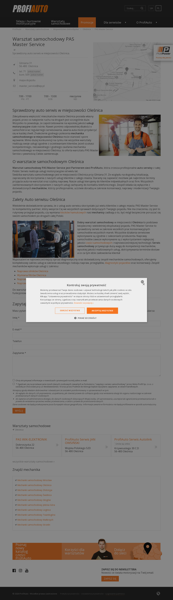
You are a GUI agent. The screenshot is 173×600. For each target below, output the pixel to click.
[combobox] (143, 281)
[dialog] (86, 300)
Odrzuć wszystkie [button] (70, 310)
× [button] (143, 284)
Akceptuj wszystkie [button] (102, 310)
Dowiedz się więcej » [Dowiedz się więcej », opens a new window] (84, 302)
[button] (86, 318)
